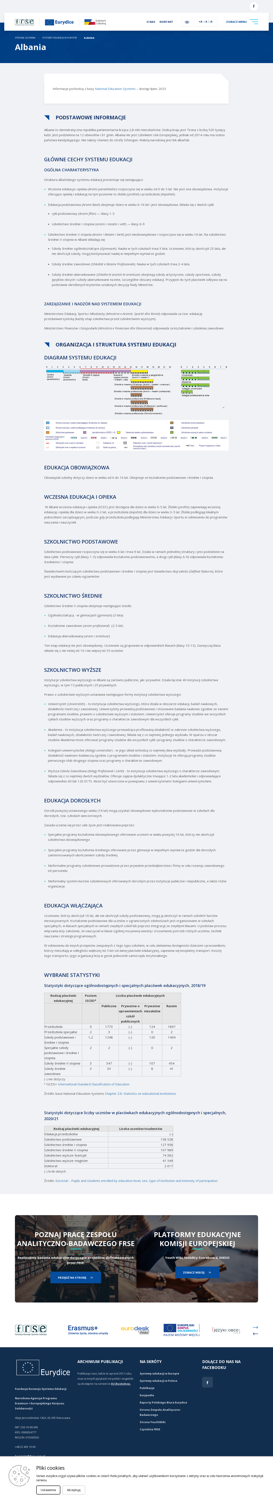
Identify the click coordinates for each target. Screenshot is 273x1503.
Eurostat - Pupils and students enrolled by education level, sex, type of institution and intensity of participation (136, 1180)
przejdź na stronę (72, 1277)
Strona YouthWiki (153, 1422)
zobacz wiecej (194, 1272)
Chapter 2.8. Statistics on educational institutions (140, 1093)
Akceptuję (74, 1490)
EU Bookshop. (121, 1384)
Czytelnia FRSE (150, 1429)
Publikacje (147, 1388)
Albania (89, 38)
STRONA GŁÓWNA (25, 37)
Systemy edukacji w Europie (59, 37)
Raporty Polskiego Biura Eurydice (163, 1402)
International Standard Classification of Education (93, 1084)
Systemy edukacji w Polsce (158, 1381)
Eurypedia (147, 1395)
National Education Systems (115, 89)
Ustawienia (48, 1490)
